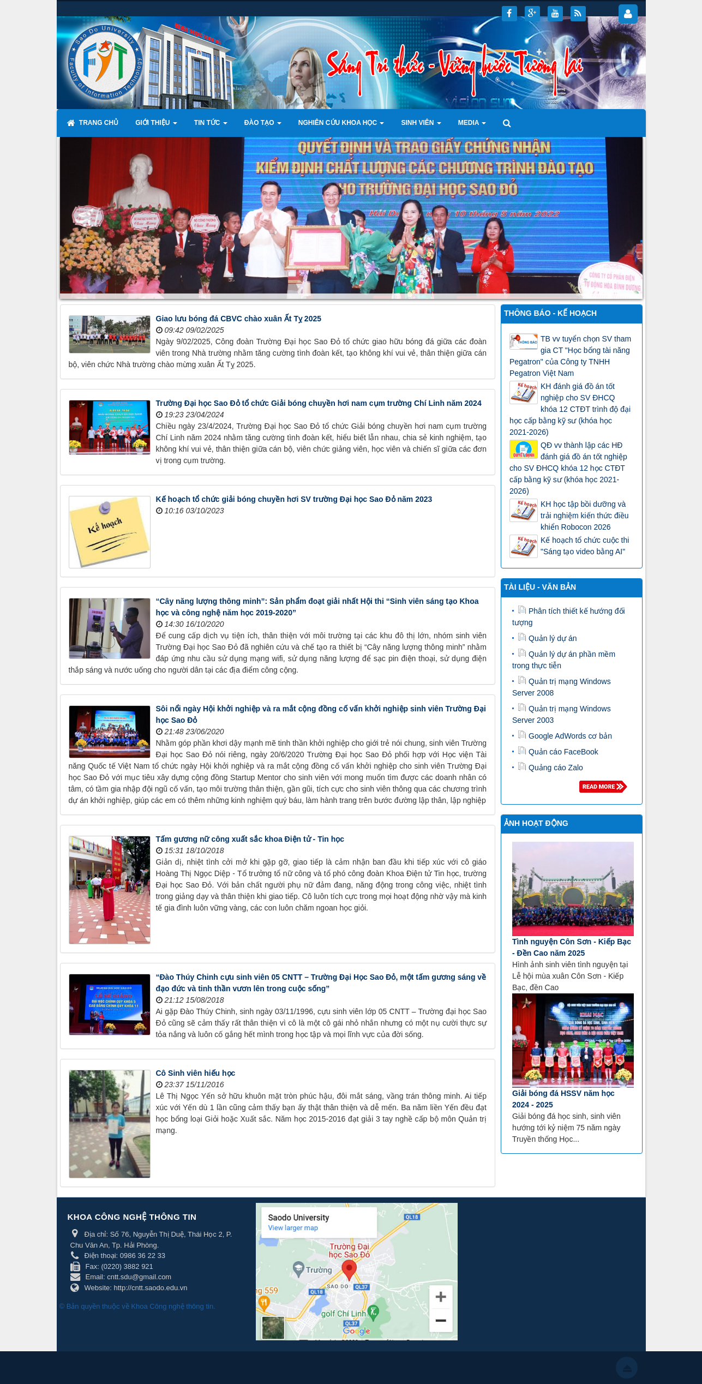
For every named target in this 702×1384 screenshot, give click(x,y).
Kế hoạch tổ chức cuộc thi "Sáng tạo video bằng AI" (585, 546)
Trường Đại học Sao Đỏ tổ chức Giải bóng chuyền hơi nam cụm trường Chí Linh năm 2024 (319, 403)
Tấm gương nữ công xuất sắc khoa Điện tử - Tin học (250, 839)
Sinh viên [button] (421, 126)
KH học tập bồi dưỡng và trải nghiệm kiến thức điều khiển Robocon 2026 (585, 515)
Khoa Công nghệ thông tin (172, 1306)
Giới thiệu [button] (156, 126)
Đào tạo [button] (262, 126)
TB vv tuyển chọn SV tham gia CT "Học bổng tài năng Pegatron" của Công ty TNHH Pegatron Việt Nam (570, 356)
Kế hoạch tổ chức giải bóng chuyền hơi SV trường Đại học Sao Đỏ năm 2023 (294, 499)
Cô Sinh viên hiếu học (196, 1073)
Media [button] (472, 126)
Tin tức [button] (210, 126)
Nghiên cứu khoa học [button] (341, 126)
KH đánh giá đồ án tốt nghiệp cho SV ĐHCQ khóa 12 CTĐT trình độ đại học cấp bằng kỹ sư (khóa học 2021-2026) (570, 409)
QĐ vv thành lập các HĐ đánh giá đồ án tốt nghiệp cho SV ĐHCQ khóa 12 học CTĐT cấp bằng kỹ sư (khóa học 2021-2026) (568, 468)
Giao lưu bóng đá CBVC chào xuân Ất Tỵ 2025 (239, 318)
